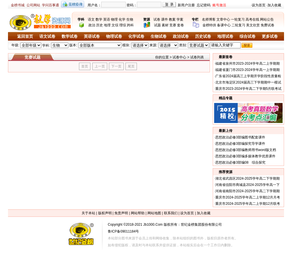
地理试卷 (225, 36)
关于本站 (88, 213)
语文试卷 (47, 36)
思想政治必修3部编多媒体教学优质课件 (245, 156)
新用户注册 (186, 5)
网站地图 (154, 213)
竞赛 (172, 25)
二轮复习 (238, 25)
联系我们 (171, 213)
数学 (99, 19)
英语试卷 (92, 36)
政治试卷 (181, 36)
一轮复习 (238, 19)
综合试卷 (248, 36)
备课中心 (224, 25)
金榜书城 (18, 5)
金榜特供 (209, 25)
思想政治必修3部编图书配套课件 (240, 137)
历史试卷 (203, 36)
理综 (122, 25)
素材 (165, 25)
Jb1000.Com (153, 225)
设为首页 (258, 5)
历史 (99, 25)
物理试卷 (114, 36)
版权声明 (105, 213)
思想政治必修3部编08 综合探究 (240, 162)
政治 (91, 25)
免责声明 (121, 213)
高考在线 (252, 19)
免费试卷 (267, 25)
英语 (106, 19)
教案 (172, 19)
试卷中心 (179, 57)
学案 (180, 19)
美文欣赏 (253, 25)
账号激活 (219, 5)
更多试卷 (270, 36)
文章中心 (223, 19)
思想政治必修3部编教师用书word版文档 (245, 150)
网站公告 (267, 19)
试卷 (156, 19)
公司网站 (33, 5)
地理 (107, 25)
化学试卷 (136, 36)
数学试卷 (70, 36)
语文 (91, 19)
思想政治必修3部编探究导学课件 (240, 144)
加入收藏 (274, 5)
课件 (164, 19)
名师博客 (209, 19)
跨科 (130, 25)
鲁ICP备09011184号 (123, 231)
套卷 (180, 25)
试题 (157, 25)
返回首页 (25, 36)
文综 (114, 25)
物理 (114, 19)
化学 (122, 19)
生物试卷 (159, 36)
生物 (129, 19)
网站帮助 (138, 213)
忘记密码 (203, 5)
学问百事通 (50, 5)
